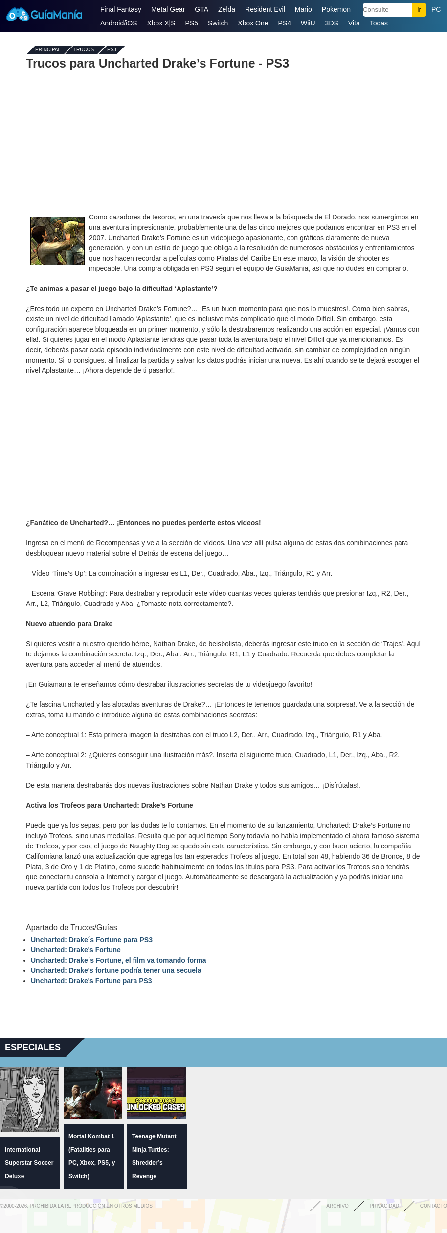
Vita (354, 23)
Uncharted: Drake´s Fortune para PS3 (92, 939)
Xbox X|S (161, 23)
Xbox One (253, 23)
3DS (331, 23)
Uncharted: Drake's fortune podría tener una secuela (116, 970)
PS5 (191, 23)
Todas (379, 23)
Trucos (83, 50)
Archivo (337, 1206)
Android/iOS (118, 23)
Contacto (433, 1206)
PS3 (111, 50)
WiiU (308, 23)
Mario (303, 9)
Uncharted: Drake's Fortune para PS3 (91, 981)
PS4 (284, 23)
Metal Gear (168, 9)
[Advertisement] (223, 141)
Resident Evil (265, 9)
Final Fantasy (120, 9)
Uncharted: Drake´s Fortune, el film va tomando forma (118, 960)
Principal (48, 50)
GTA (201, 9)
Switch (218, 23)
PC (436, 9)
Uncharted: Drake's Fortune (76, 950)
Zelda (226, 9)
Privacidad (384, 1206)
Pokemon (336, 9)
